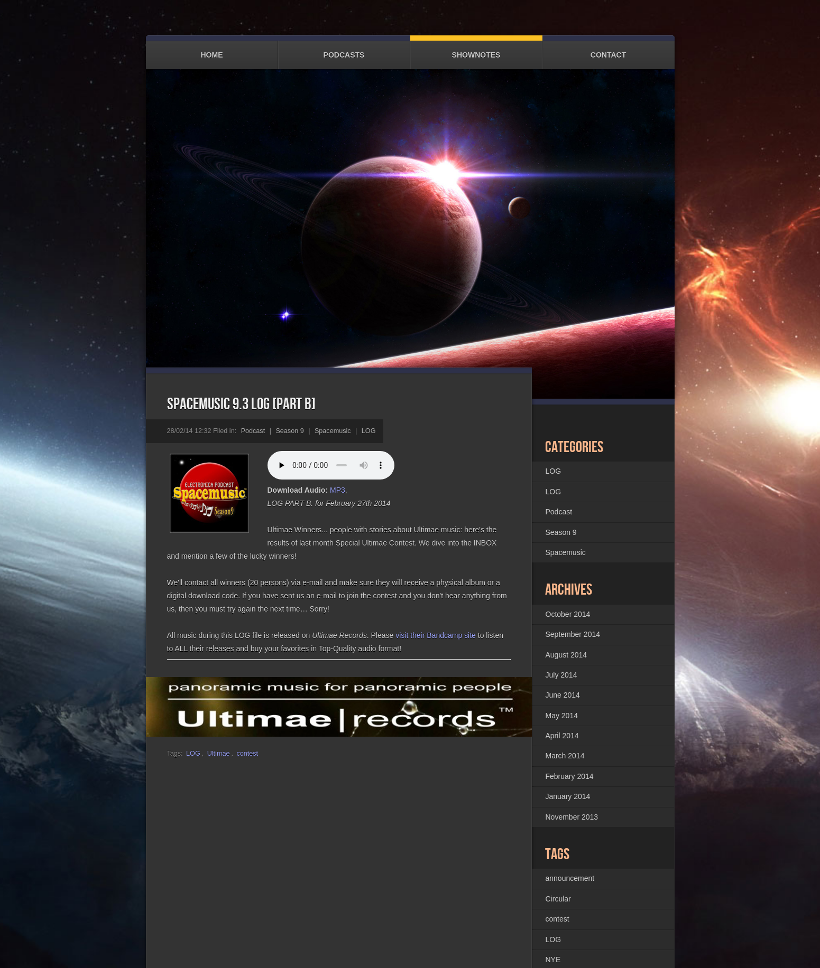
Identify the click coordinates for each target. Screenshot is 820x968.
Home (212, 50)
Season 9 (289, 430)
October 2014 (568, 613)
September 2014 (573, 633)
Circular (558, 898)
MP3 (337, 489)
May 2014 (562, 715)
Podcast (253, 430)
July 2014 (561, 674)
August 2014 (566, 654)
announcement (570, 878)
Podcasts (344, 50)
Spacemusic (333, 430)
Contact (608, 50)
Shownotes (476, 50)
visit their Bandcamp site (435, 635)
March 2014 (565, 755)
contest (247, 753)
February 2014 (570, 776)
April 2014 (562, 735)
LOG (369, 430)
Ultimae (218, 753)
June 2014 (563, 695)
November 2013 (572, 816)
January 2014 (568, 796)
